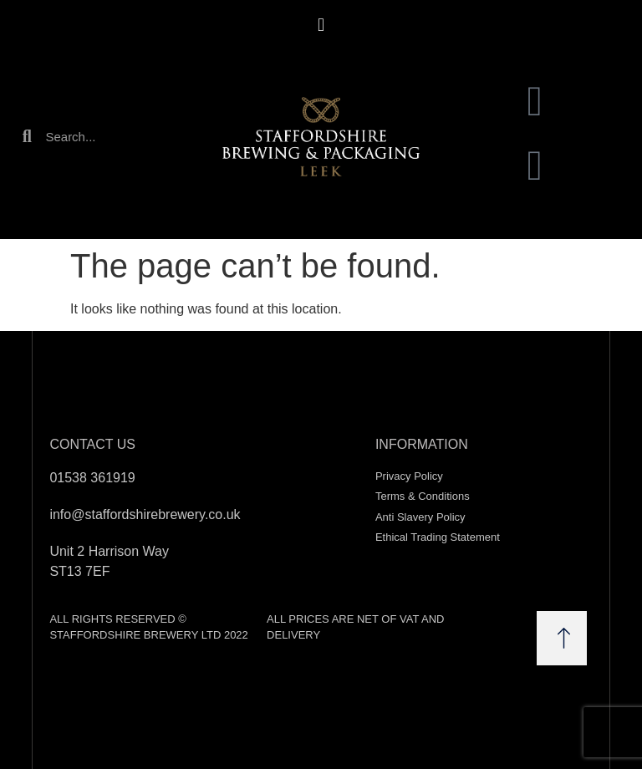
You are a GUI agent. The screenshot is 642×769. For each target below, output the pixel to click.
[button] (321, 24)
